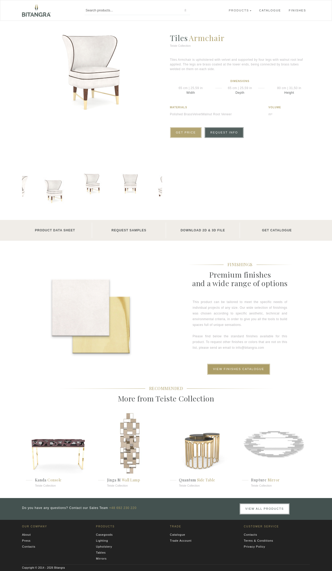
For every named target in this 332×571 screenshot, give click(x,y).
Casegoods (104, 534)
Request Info (224, 132)
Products (239, 10)
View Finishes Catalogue (238, 369)
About (26, 534)
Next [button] (154, 190)
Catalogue (270, 10)
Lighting (102, 540)
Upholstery (104, 546)
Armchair (207, 38)
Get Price (186, 132)
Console (54, 480)
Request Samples (129, 230)
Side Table (206, 480)
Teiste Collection (45, 485)
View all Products (264, 508)
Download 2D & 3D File (203, 230)
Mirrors (101, 558)
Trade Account (181, 540)
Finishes (297, 10)
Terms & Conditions (258, 540)
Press (26, 540)
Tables (101, 552)
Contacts (28, 546)
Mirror (274, 480)
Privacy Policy (254, 546)
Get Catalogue (277, 230)
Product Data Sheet (55, 230)
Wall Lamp (131, 480)
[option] (92, 71)
